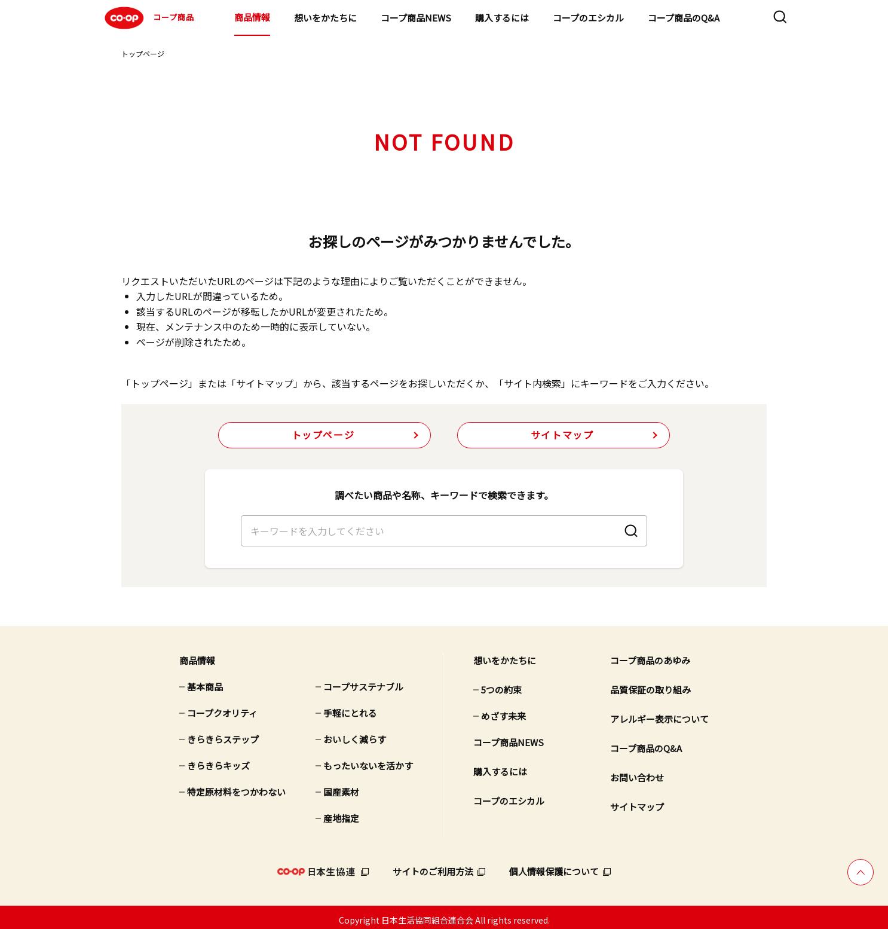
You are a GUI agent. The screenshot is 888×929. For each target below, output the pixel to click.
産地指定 (341, 812)
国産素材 (341, 786)
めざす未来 (503, 710)
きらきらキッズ (218, 760)
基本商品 (205, 681)
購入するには (502, 17)
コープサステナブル (363, 681)
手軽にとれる (350, 707)
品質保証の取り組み (650, 684)
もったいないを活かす (368, 760)
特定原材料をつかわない (236, 786)
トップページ (142, 53)
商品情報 (252, 17)
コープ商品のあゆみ (650, 655)
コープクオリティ (222, 707)
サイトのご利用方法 (433, 866)
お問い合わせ (637, 772)
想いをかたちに (325, 17)
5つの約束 (501, 684)
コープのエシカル (588, 17)
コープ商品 (148, 18)
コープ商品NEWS (416, 17)
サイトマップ (562, 435)
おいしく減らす (354, 734)
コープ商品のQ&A (683, 17)
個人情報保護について (554, 866)
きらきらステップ (223, 734)
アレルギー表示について (659, 713)
